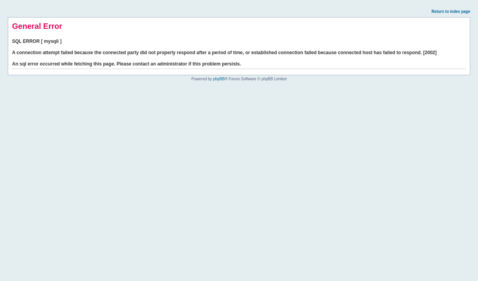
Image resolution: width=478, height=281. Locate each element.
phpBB (219, 79)
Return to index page (451, 11)
